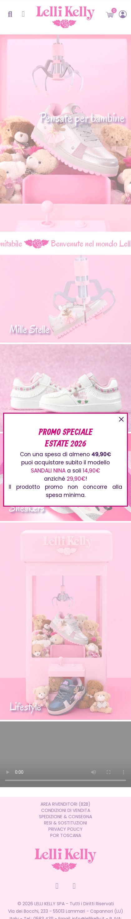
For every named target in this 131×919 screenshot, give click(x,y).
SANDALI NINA (48, 470)
